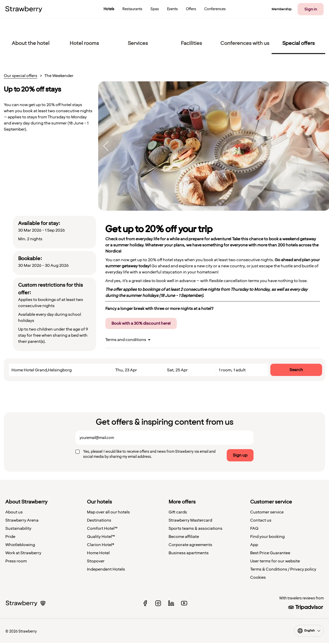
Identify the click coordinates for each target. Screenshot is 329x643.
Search (296, 370)
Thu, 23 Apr (126, 370)
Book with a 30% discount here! (141, 323)
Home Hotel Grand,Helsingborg (41, 370)
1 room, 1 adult (232, 370)
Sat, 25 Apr (177, 370)
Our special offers (20, 76)
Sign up (240, 455)
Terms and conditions (125, 340)
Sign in (311, 9)
